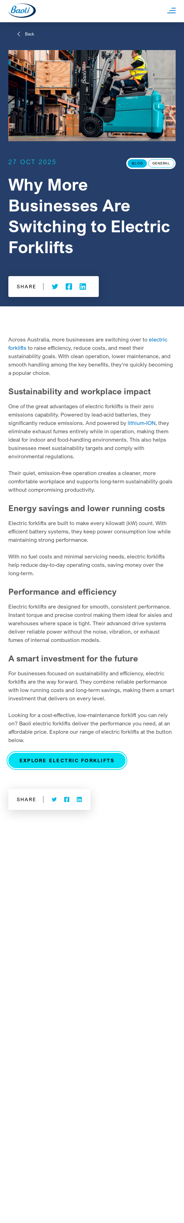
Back (29, 34)
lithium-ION (141, 423)
